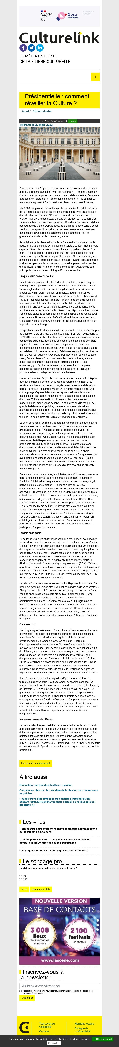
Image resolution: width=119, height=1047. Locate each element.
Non (25, 879)
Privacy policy (69, 1043)
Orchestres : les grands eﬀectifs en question (45, 785)
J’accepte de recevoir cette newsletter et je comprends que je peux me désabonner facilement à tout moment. (58, 992)
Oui (25, 876)
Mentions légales (84, 1024)
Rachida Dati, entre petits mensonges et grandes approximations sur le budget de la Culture (58, 830)
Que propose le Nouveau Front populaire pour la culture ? (53, 851)
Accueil (25, 111)
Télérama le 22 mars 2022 (36, 125)
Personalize (53, 1043)
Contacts (44, 1031)
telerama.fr (44, 763)
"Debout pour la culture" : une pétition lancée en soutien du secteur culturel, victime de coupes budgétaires (54, 841)
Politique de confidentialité (82, 1030)
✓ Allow (72, 122)
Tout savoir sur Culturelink (47, 1025)
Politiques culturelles (42, 111)
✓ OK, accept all (102, 1039)
